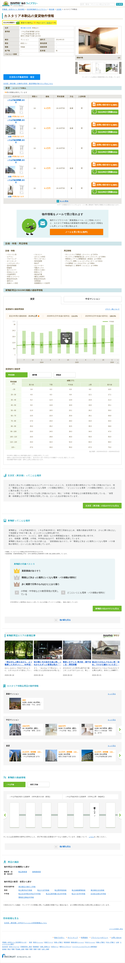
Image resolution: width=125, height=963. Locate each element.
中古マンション (90, 942)
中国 (39, 949)
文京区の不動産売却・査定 (21, 77)
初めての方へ (59, 938)
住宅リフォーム (14, 946)
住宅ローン (54, 946)
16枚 (9, 156)
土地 (117, 942)
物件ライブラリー (65, 946)
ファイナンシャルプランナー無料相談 (84, 946)
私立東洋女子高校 (25, 890)
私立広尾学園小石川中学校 (56, 894)
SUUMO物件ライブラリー (37, 9)
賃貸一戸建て (58, 942)
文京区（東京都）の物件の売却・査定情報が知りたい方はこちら (28, 83)
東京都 (51, 9)
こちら (91, 837)
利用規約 (84, 938)
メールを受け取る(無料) (76, 232)
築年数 (34, 375)
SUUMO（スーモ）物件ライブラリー (20, 3)
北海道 (4, 949)
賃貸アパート (48, 942)
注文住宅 (5, 946)
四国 (35, 949)
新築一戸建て (100, 942)
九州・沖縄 (45, 949)
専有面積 (11, 375)
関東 (13, 949)
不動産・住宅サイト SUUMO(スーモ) (14, 942)
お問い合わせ (116, 938)
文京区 (59, 9)
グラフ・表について (112, 309)
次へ (120, 815)
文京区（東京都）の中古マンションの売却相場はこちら (25, 923)
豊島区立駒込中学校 (26, 897)
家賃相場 (67, 942)
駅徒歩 (58, 375)
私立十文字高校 (43, 890)
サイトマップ (73, 938)
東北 (9, 949)
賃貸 (48, 23)
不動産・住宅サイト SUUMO (13, 9)
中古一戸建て (110, 942)
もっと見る (112, 694)
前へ (5, 815)
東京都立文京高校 (97, 890)
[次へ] (120, 730)
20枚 (9, 116)
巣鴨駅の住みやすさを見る (107, 609)
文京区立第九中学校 (98, 894)
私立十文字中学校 (78, 894)
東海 (26, 949)
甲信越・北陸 (20, 949)
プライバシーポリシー (99, 938)
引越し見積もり (45, 946)
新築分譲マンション (77, 942)
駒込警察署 (23, 872)
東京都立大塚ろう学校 (27, 887)
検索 (120, 4)
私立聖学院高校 (61, 890)
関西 (31, 949)
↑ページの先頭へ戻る (116, 929)
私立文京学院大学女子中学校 (30, 894)
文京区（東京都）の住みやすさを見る (102, 506)
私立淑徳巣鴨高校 (78, 890)
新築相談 (36, 946)
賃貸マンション (38, 942)
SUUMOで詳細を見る (105, 112)
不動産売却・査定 (26, 946)
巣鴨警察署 (36, 872)
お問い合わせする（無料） (105, 105)
